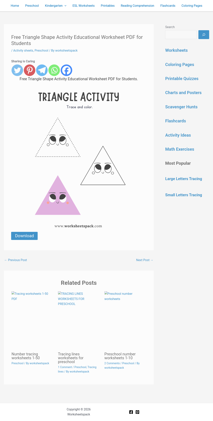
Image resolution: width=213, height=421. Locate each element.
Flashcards (167, 6)
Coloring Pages (192, 6)
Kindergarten (55, 6)
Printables (108, 6)
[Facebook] (131, 412)
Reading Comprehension (137, 6)
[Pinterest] (137, 412)
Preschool (32, 6)
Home (15, 6)
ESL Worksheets (84, 6)
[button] (64, 6)
